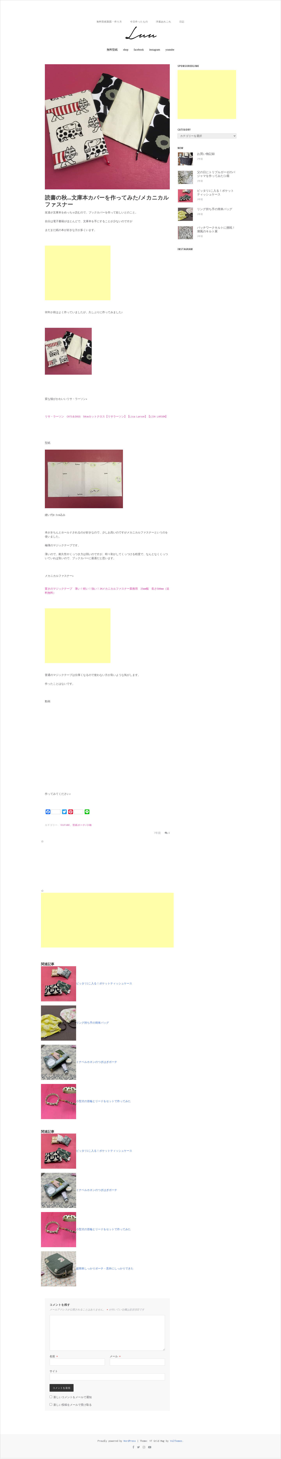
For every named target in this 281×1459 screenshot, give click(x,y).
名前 (54, 1357)
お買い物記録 (206, 154)
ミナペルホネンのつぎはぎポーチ (79, 1062)
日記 (183, 22)
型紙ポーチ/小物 (82, 825)
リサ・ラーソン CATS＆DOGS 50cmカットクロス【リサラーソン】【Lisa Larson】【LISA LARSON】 (106, 417)
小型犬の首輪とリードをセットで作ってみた (86, 1101)
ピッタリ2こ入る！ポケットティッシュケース (86, 983)
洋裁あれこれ (164, 22)
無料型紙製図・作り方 (107, 22)
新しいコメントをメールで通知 (72, 1397)
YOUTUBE (65, 825)
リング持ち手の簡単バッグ (75, 1023)
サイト (54, 1371)
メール (115, 1357)
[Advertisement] (77, 273)
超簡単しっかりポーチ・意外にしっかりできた (87, 1269)
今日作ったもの (138, 22)
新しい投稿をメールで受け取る (72, 1405)
